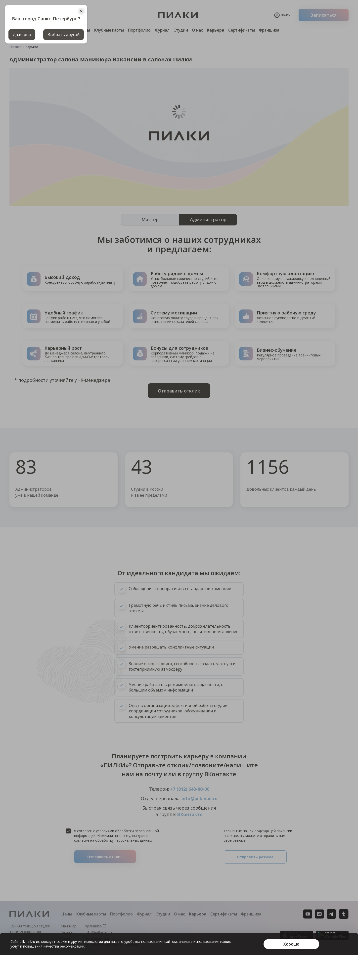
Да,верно (22, 34)
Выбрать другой (63, 34)
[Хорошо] (291, 944)
